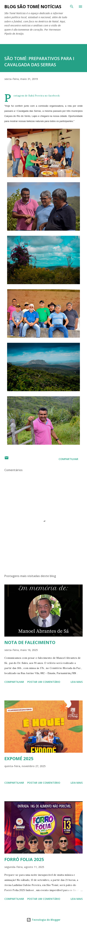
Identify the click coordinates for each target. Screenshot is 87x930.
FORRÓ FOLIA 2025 (24, 859)
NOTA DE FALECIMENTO (29, 642)
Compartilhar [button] (68, 459)
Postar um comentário (43, 682)
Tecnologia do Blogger (43, 919)
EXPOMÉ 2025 (18, 758)
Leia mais (77, 682)
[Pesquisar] (72, 6)
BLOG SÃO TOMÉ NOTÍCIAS (32, 6)
